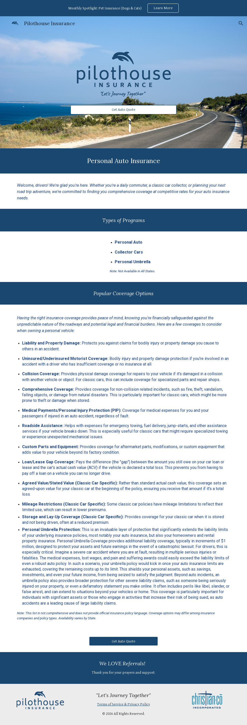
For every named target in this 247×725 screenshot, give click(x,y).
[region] (123, 8)
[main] (123, 160)
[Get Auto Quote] (123, 110)
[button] (241, 23)
